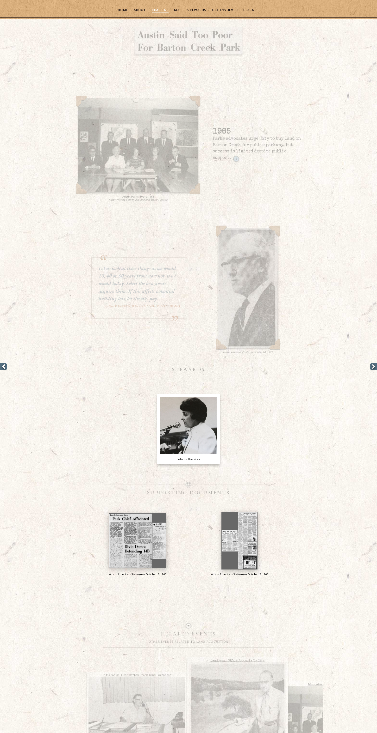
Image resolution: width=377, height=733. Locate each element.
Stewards (196, 10)
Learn (248, 10)
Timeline (160, 10)
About (140, 10)
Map (178, 10)
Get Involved (225, 10)
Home (123, 10)
